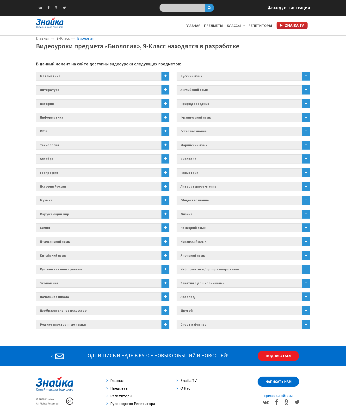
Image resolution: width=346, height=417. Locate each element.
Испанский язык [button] (193, 241)
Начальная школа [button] (54, 297)
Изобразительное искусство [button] (63, 310)
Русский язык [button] (191, 76)
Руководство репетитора (130, 403)
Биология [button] (188, 159)
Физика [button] (186, 214)
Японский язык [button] (192, 255)
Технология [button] (49, 145)
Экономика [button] (49, 283)
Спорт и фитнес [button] (193, 324)
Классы (236, 25)
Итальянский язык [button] (55, 241)
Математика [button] (50, 76)
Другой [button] (186, 310)
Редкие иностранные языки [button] (63, 324)
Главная (192, 25)
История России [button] (53, 186)
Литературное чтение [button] (198, 186)
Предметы (213, 25)
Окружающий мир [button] (54, 214)
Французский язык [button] (195, 117)
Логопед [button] (187, 297)
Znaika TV (187, 380)
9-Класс (63, 38)
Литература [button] (50, 90)
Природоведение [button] (195, 103)
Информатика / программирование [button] (209, 269)
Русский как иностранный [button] (61, 269)
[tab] (102, 76)
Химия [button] (45, 228)
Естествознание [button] (193, 131)
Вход (289, 7)
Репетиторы (260, 25)
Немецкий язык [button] (193, 228)
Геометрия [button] (189, 173)
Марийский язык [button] (193, 145)
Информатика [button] (51, 117)
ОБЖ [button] (43, 131)
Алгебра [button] (47, 159)
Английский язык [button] (194, 90)
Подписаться (278, 356)
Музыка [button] (46, 200)
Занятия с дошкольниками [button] (202, 283)
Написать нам (278, 381)
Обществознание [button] (194, 200)
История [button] (47, 103)
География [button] (49, 173)
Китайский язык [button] (53, 255)
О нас (183, 388)
